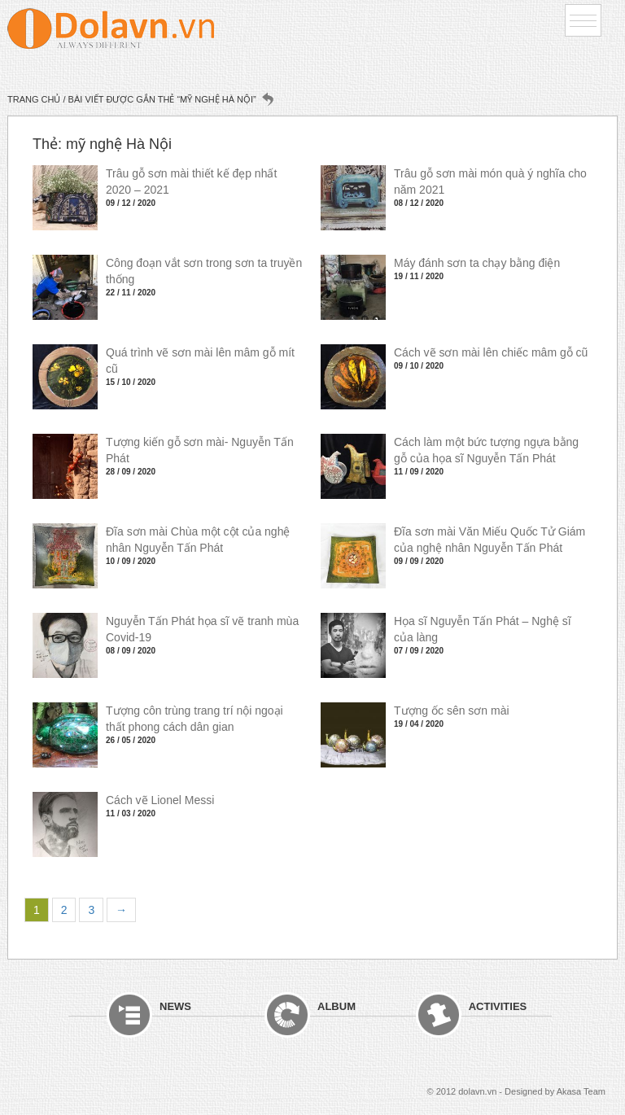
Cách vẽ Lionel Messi (160, 800)
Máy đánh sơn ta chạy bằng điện (477, 262)
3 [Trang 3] (91, 909)
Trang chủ (33, 99)
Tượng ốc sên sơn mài (451, 710)
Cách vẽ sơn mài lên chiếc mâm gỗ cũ (491, 352)
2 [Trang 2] (64, 909)
